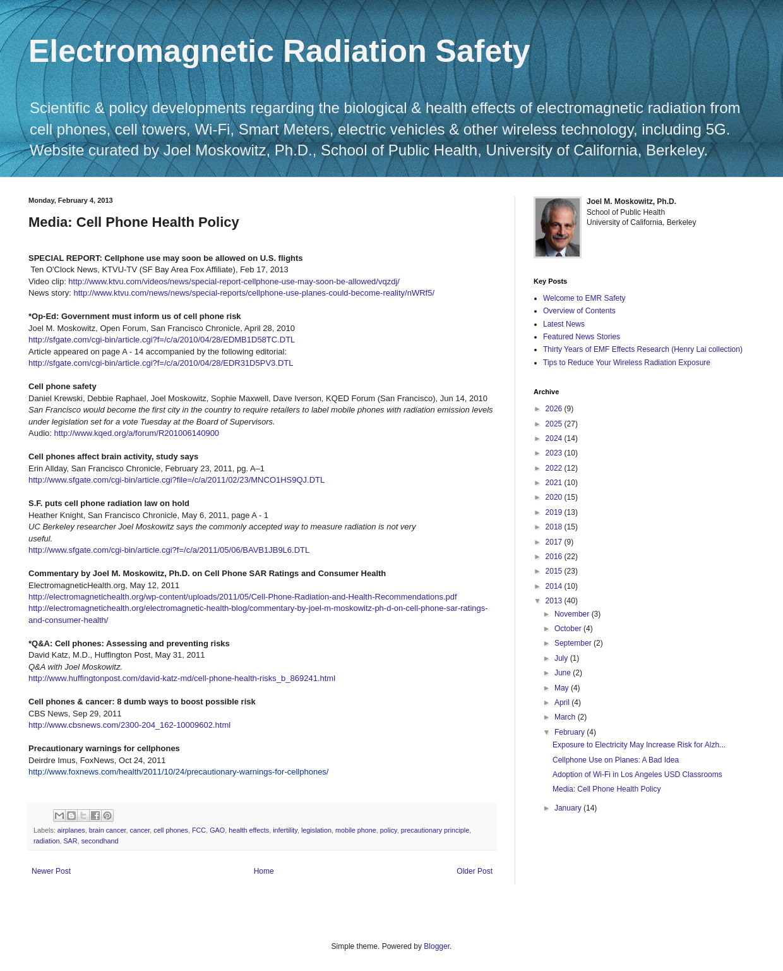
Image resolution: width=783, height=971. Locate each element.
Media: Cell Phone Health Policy (606, 789)
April (562, 702)
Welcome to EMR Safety (584, 298)
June (563, 672)
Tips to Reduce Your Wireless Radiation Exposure (626, 362)
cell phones (170, 830)
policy (388, 830)
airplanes (71, 830)
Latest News (564, 324)
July (562, 658)
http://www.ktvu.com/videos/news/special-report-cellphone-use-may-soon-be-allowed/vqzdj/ (234, 281)
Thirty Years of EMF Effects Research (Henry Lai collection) (643, 349)
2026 (555, 408)
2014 (555, 586)
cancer (139, 830)
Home (264, 871)
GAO (217, 830)
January (568, 808)
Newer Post (51, 871)
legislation (316, 830)
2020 (555, 497)
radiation (46, 841)
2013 (555, 600)
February (570, 732)
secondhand (100, 841)
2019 (555, 512)
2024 (555, 438)
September (574, 643)
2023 (555, 453)
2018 (555, 526)
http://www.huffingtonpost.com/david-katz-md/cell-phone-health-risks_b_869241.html (181, 678)
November (573, 614)
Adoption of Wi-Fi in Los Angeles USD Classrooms (637, 774)
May (562, 688)
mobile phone (355, 830)
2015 (555, 571)
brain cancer (107, 830)
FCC (199, 830)
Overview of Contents (579, 310)
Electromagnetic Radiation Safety (279, 51)
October (568, 628)
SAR (70, 841)
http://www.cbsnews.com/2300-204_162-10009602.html (129, 725)
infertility (285, 830)
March (566, 717)
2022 (555, 468)
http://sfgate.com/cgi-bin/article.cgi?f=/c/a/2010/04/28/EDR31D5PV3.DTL (160, 363)
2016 (555, 556)
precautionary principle (435, 830)
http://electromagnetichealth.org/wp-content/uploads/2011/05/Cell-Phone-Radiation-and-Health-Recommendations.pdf (242, 596)
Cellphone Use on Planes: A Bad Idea (616, 760)
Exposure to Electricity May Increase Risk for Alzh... (639, 744)
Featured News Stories (581, 336)
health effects (249, 830)
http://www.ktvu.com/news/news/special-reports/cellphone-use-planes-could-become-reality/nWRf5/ (254, 293)
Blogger (437, 946)
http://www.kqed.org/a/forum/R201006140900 (136, 433)
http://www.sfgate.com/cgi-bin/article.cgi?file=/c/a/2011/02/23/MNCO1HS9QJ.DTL (176, 480)
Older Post (475, 871)
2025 (555, 423)
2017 (555, 542)
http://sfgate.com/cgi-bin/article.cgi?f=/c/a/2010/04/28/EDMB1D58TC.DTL (161, 339)
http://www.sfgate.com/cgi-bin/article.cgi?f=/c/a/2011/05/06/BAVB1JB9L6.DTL (168, 550)
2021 (555, 482)
